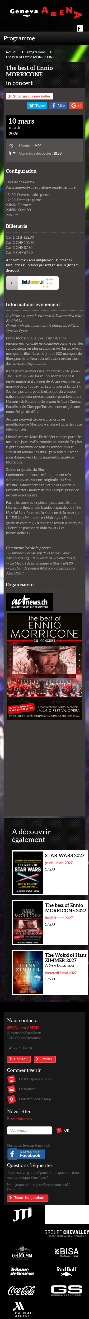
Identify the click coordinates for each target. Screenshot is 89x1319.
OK (67, 1130)
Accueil (11, 52)
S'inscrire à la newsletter (31, 96)
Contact (20, 1059)
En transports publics (35, 1079)
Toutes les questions (29, 1197)
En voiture (27, 1089)
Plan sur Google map (35, 1099)
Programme (19, 38)
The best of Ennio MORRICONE (30, 57)
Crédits (46, 1059)
